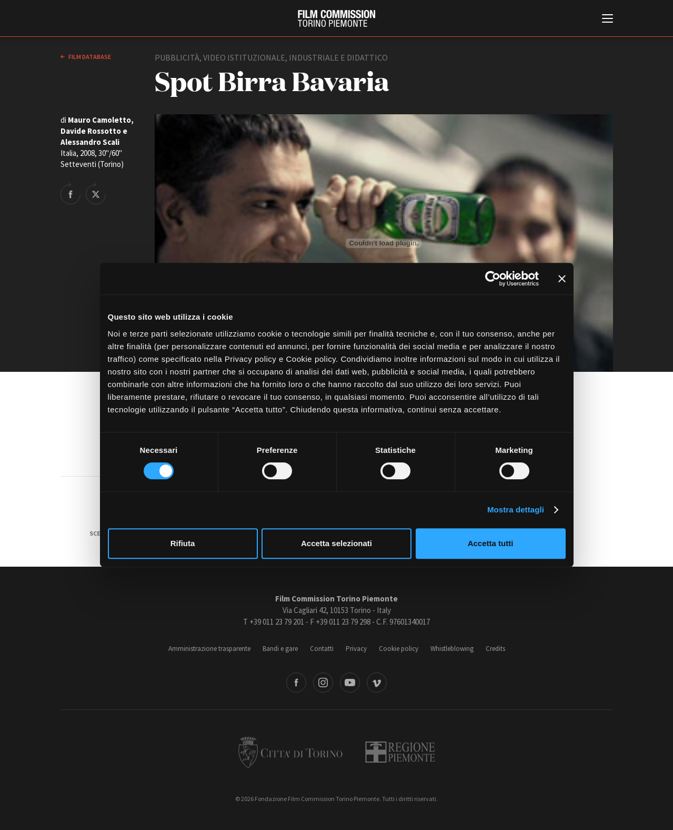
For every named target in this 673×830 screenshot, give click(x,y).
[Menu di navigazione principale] (607, 19)
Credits (495, 648)
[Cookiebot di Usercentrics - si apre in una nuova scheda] (493, 278)
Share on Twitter (96, 193)
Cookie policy (398, 648)
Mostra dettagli (515, 509)
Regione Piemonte (400, 752)
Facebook (296, 683)
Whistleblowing (452, 648)
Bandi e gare (280, 648)
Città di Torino (290, 752)
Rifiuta (182, 543)
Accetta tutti (491, 543)
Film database (89, 57)
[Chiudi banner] (562, 278)
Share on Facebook (71, 193)
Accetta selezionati (336, 543)
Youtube (350, 683)
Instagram (323, 683)
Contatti (322, 648)
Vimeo (377, 683)
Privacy (356, 648)
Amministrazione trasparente (209, 648)
